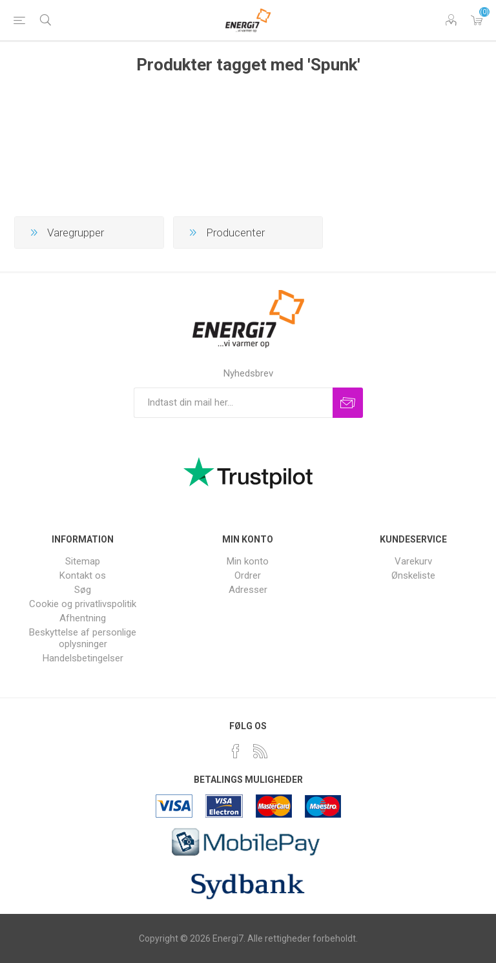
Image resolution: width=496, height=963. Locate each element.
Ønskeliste (413, 575)
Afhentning (82, 618)
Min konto (248, 561)
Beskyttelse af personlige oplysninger (82, 638)
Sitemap (82, 561)
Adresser (248, 589)
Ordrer (247, 575)
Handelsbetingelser (83, 658)
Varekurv (477, 20)
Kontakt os (82, 575)
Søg (82, 589)
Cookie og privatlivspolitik (82, 604)
